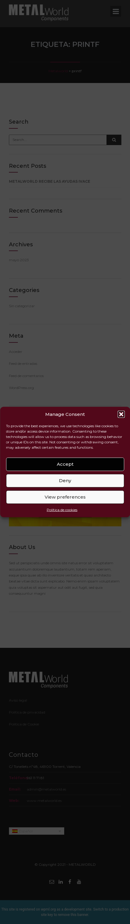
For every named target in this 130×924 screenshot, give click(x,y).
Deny (65, 480)
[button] (121, 414)
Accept (65, 464)
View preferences (65, 497)
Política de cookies (62, 510)
